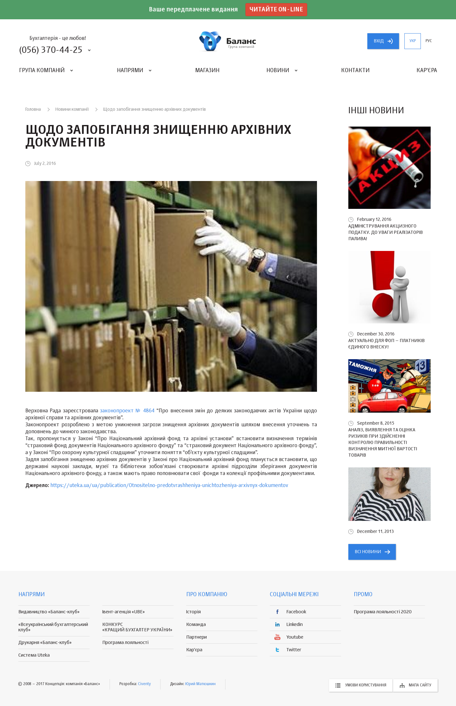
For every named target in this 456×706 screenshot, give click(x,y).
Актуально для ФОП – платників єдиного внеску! (386, 343)
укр (412, 41)
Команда (196, 624)
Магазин (207, 70)
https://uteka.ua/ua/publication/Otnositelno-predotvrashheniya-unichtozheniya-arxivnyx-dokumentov (169, 485)
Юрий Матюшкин (200, 684)
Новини (277, 70)
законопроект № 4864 (127, 411)
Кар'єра (426, 70)
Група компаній (42, 70)
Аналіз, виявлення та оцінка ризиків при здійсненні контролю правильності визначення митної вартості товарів (382, 443)
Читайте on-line (276, 10)
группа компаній (228, 41)
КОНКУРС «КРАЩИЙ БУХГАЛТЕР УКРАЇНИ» (137, 627)
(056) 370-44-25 (50, 50)
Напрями (130, 70)
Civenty (144, 684)
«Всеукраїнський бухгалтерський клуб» (53, 627)
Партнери (196, 637)
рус (429, 41)
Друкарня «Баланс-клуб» (45, 642)
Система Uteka (34, 655)
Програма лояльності (125, 642)
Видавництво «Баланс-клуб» (48, 611)
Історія (193, 611)
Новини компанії (72, 109)
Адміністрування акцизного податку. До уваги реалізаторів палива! (385, 232)
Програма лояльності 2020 (383, 611)
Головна (33, 109)
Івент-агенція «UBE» (123, 611)
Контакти (355, 70)
